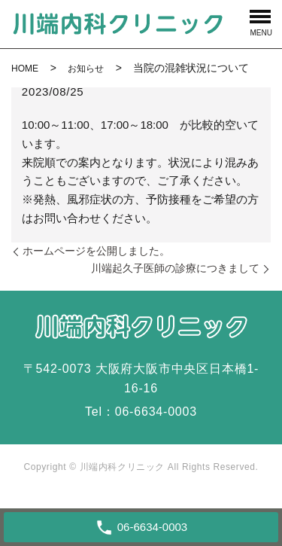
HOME (24, 68)
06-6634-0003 (156, 411)
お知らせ (86, 68)
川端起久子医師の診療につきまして (175, 268)
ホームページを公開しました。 (96, 251)
